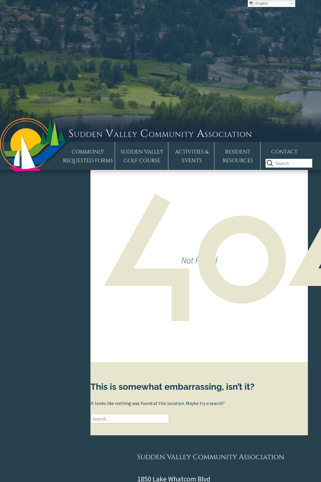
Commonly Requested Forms (88, 156)
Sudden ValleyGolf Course (142, 156)
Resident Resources (238, 156)
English (259, 3)
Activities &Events (192, 156)
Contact (284, 152)
